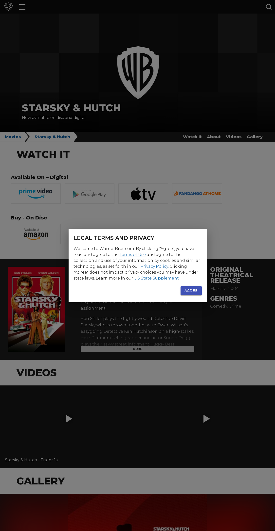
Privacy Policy (154, 266)
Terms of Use (133, 254)
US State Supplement (156, 278)
